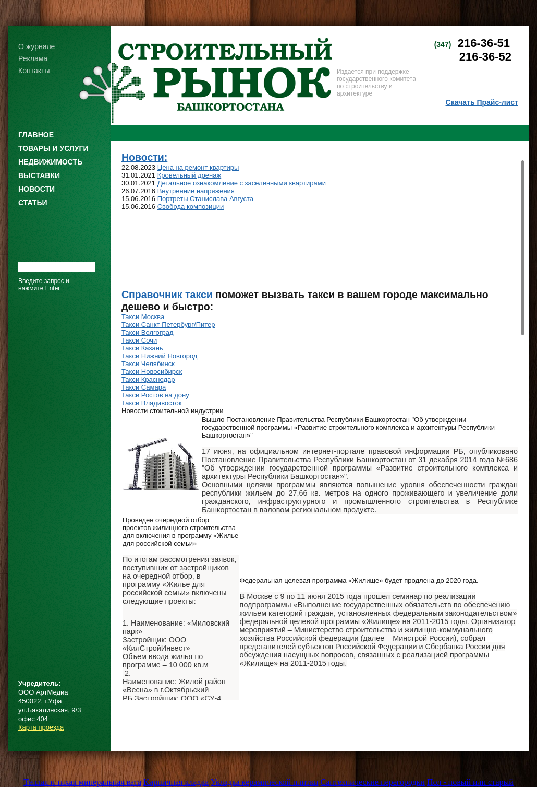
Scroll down (522, 696)
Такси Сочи (139, 340)
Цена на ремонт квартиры (198, 167)
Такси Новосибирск (151, 371)
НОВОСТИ (36, 189)
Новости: (144, 157)
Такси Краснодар (148, 379)
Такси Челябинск (148, 364)
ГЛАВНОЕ (36, 135)
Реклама (32, 58)
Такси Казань (142, 348)
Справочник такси (167, 294)
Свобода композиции (190, 206)
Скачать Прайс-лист (482, 102)
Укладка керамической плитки (264, 782)
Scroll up (522, 155)
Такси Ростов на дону (155, 395)
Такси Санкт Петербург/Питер (168, 324)
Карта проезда (41, 727)
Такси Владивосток (151, 403)
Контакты (34, 70)
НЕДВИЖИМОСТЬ (50, 162)
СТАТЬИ (32, 202)
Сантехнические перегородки (373, 782)
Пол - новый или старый (470, 782)
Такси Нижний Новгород (159, 356)
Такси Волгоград (147, 332)
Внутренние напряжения (196, 191)
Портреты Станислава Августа (205, 199)
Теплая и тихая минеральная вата (82, 782)
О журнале (36, 46)
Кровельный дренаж (189, 175)
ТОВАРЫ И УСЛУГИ (53, 148)
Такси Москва (142, 317)
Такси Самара (143, 387)
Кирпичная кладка (176, 782)
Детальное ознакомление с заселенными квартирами (241, 183)
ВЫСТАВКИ (39, 175)
